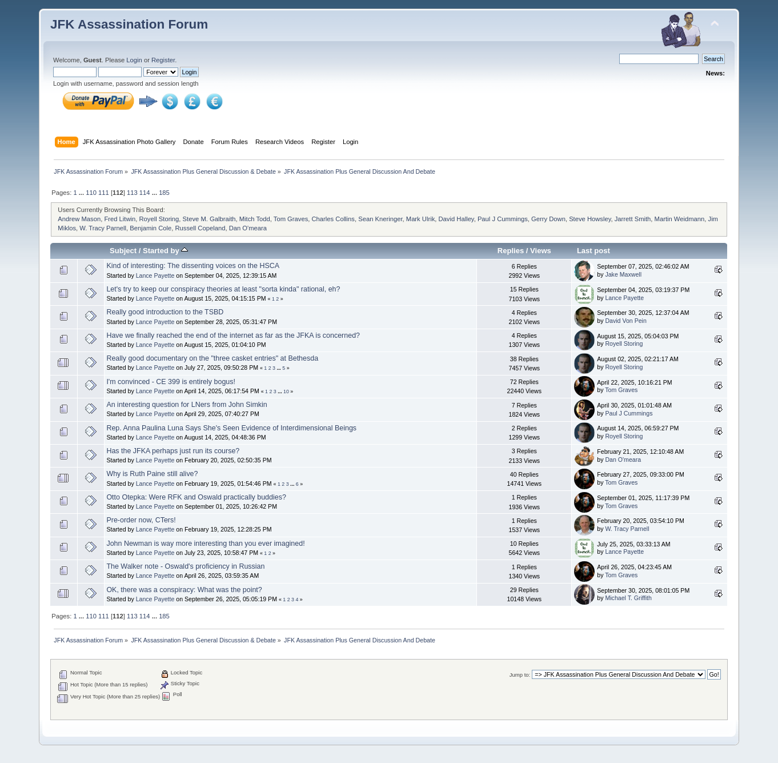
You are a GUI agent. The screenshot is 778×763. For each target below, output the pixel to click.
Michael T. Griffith (628, 597)
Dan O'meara (248, 228)
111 (103, 192)
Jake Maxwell (623, 274)
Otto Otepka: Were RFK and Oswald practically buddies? (196, 497)
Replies (511, 250)
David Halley (456, 218)
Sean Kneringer (380, 218)
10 (286, 391)
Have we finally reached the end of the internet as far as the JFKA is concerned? (233, 335)
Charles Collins (333, 218)
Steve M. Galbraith (209, 218)
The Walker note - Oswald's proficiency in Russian (185, 566)
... (82, 192)
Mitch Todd (254, 218)
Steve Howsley (590, 218)
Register (163, 60)
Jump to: (520, 675)
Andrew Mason (79, 218)
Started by (165, 250)
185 (164, 192)
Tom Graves (291, 218)
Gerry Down (548, 218)
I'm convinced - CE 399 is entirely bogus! (170, 382)
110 (91, 192)
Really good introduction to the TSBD (164, 312)
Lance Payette (155, 275)
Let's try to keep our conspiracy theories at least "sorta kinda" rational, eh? (223, 289)
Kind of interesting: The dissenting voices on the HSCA (192, 266)
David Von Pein (625, 320)
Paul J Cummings (503, 218)
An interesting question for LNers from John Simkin (186, 405)
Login (134, 60)
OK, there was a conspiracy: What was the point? (184, 590)
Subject (123, 250)
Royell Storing (159, 218)
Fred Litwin (119, 218)
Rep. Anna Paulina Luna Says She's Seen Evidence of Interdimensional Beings (231, 428)
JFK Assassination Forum (129, 24)
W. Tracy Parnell (102, 228)
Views (540, 250)
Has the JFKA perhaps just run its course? (172, 451)
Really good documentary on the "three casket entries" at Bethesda (212, 358)
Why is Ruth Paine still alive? (152, 474)
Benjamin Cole (150, 228)
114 (144, 192)
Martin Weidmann (680, 218)
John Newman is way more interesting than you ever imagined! (205, 544)
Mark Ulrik (420, 218)
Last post (593, 250)
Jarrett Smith (633, 218)
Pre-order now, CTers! (140, 520)
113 (132, 192)
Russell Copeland (200, 228)
